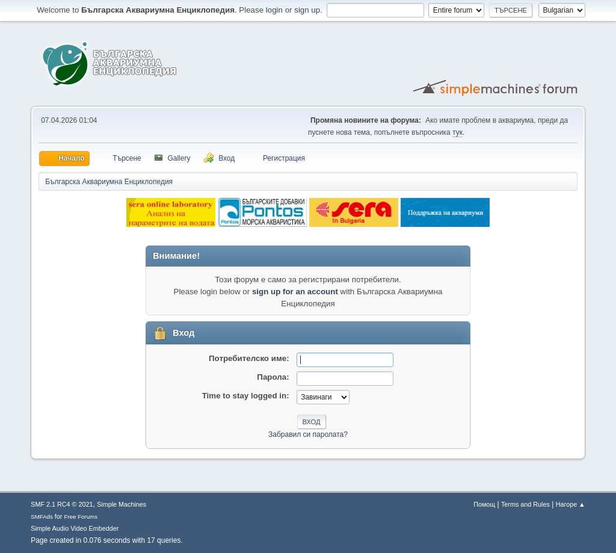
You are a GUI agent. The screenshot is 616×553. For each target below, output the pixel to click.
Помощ (484, 504)
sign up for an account (295, 291)
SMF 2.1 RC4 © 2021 (62, 504)
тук (457, 132)
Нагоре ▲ (570, 504)
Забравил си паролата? (308, 434)
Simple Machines (121, 504)
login (274, 9)
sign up (307, 9)
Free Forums (80, 516)
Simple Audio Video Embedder (75, 528)
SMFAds (42, 516)
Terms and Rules (525, 504)
